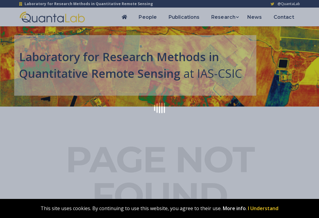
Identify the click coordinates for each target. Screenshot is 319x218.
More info (234, 208)
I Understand (263, 208)
